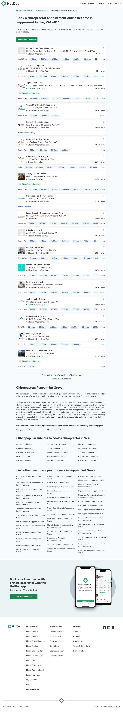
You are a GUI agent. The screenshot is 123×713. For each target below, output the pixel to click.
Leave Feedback (32, 689)
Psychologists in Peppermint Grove (91, 510)
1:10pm (77, 98)
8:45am (65, 241)
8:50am (32, 293)
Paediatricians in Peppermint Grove (91, 480)
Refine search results (27, 39)
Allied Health (55, 636)
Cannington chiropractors (87, 448)
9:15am (86, 241)
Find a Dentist (32, 636)
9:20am (54, 293)
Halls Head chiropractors (87, 460)
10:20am (44, 59)
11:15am (86, 76)
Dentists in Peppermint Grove (58, 483)
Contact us (78, 641)
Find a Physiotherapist (35, 641)
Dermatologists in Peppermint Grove (60, 487)
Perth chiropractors (23, 456)
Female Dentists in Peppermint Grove (30, 522)
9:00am (76, 241)
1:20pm (87, 98)
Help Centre (31, 685)
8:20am (32, 150)
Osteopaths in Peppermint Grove (90, 476)
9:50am (33, 59)
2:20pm (55, 189)
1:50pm (55, 115)
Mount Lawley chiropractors (57, 452)
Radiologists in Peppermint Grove (90, 514)
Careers (76, 636)
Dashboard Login (57, 651)
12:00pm (75, 275)
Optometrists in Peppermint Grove (60, 544)
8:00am (32, 224)
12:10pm (93, 167)
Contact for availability (61, 133)
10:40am (54, 150)
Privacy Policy (79, 651)
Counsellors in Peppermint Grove (28, 545)
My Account (31, 680)
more (102, 59)
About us (77, 632)
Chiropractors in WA (41, 10)
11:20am (87, 59)
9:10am (65, 258)
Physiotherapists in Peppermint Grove (92, 491)
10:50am (55, 59)
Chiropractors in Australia (24, 10)
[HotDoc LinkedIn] (108, 627)
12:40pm (44, 98)
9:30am (64, 224)
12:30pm (33, 98)
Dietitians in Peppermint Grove (58, 497)
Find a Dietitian (32, 660)
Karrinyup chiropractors (25, 460)
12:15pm (86, 275)
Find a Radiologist (33, 675)
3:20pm (77, 189)
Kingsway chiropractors (86, 444)
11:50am (44, 189)
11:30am (65, 150)
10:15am (43, 76)
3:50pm (86, 310)
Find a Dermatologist (35, 670)
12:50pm (55, 98)
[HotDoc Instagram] (113, 627)
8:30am (54, 241)
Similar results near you (61, 379)
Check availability (61, 206)
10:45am (65, 76)
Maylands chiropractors (25, 452)
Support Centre (56, 656)
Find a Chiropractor (34, 651)
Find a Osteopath (33, 665)
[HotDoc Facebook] (104, 627)
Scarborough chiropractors (57, 444)
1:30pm (44, 115)
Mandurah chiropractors (25, 448)
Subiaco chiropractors (55, 448)
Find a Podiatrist (33, 646)
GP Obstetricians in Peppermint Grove (61, 514)
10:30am (54, 76)
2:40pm (66, 189)
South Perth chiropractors (87, 452)
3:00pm (65, 344)
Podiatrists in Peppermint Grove (90, 501)
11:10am (76, 59)
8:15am (43, 241)
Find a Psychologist (34, 656)
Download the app (24, 597)
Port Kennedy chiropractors (88, 456)
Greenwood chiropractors (25, 444)
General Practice (57, 632)
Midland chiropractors (55, 460)
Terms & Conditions (81, 646)
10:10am (86, 224)
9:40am (87, 258)
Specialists (54, 646)
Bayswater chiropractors (56, 456)
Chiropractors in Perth (24, 430)
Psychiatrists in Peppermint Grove (90, 506)
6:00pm (76, 344)
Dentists (53, 641)
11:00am (66, 59)
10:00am (32, 76)
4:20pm (87, 189)
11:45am (65, 275)
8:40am (53, 224)
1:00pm (66, 98)
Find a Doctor (32, 632)
